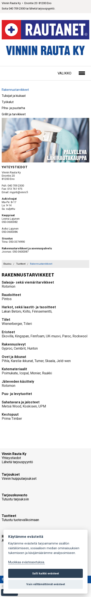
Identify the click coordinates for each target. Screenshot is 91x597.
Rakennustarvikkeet (15, 89)
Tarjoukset (11, 474)
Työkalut (8, 102)
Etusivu (7, 263)
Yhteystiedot (11, 458)
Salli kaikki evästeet (45, 573)
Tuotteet (20, 263)
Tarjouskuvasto (14, 495)
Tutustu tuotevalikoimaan (20, 520)
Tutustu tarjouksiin (15, 499)
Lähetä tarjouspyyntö (17, 462)
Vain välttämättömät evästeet (45, 584)
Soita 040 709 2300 (13, 8)
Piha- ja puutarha (13, 108)
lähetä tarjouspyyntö (42, 8)
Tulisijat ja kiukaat (14, 95)
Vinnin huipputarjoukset (19, 479)
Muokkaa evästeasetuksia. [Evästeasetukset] (26, 562)
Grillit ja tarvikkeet (14, 114)
